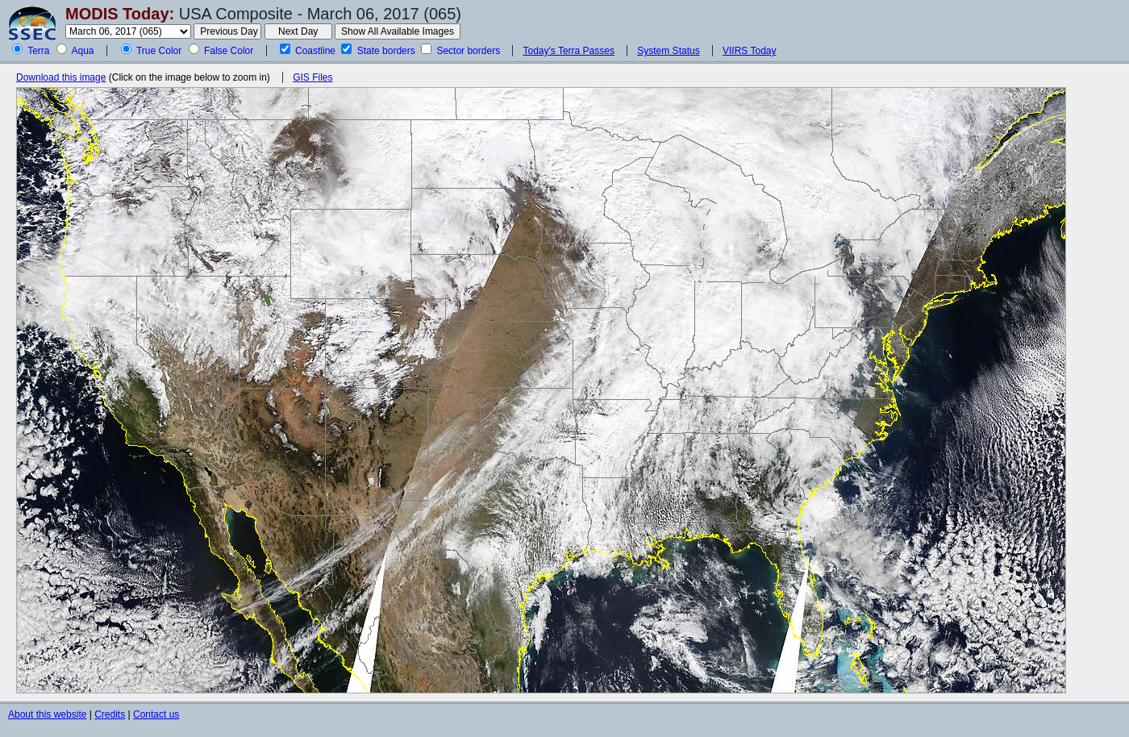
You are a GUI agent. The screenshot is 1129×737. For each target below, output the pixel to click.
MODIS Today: (119, 14)
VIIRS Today (749, 50)
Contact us (156, 714)
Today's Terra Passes (568, 50)
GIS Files (312, 77)
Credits (109, 714)
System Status (668, 50)
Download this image (61, 77)
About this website (47, 714)
